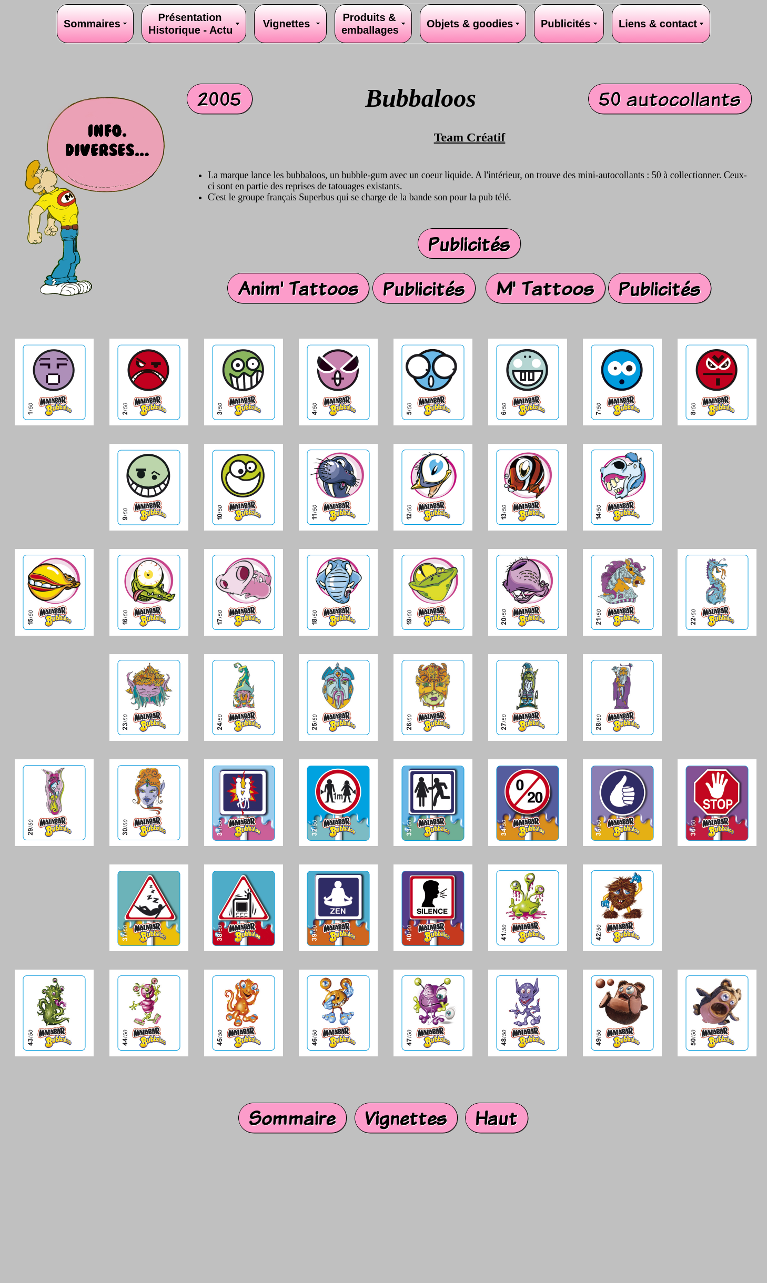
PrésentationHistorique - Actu (190, 24)
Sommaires (92, 23)
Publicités (565, 23)
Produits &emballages (370, 24)
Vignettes (286, 23)
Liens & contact (661, 23)
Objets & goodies (473, 23)
